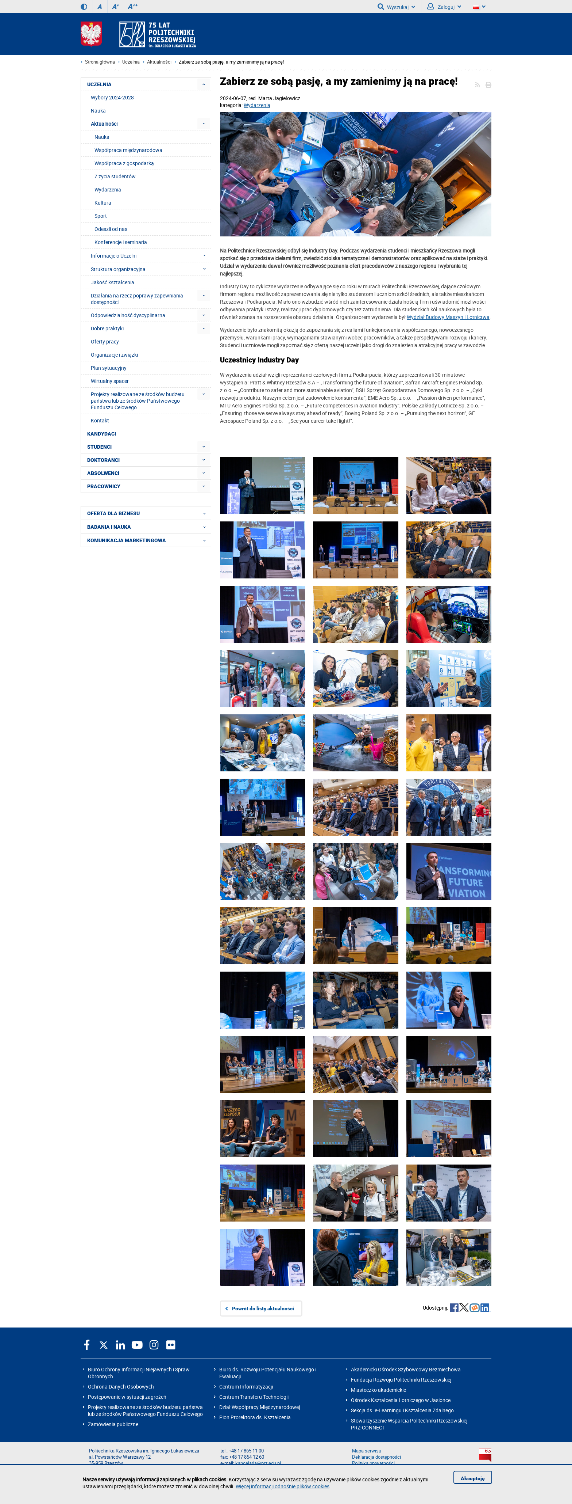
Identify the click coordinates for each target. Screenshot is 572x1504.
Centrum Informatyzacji (246, 1386)
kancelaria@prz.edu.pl (258, 1463)
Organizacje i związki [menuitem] (114, 354)
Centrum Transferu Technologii (254, 1396)
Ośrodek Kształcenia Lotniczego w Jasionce (401, 1400)
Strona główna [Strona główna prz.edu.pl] (100, 62)
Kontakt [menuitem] (100, 420)
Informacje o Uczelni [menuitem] (150, 255)
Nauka (101, 136)
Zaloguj (444, 6)
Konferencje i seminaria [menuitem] (120, 242)
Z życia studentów (115, 176)
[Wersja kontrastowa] (84, 6)
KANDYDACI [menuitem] (101, 434)
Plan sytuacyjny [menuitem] (109, 367)
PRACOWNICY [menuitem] (103, 486)
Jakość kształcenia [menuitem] (112, 282)
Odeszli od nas (110, 228)
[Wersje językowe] (479, 6)
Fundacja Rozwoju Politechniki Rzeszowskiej (401, 1379)
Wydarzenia (257, 105)
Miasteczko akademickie (378, 1389)
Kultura (102, 202)
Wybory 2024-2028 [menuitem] (112, 97)
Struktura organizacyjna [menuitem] (150, 269)
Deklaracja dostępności (376, 1457)
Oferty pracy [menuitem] (105, 341)
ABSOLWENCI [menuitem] (103, 473)
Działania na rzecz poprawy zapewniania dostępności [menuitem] (137, 298)
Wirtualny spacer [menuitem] (110, 380)
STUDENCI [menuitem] (99, 447)
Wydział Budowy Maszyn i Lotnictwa (448, 317)
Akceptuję (473, 1478)
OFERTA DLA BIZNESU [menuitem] (148, 513)
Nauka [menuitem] (98, 110)
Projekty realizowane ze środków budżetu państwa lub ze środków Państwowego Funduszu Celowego (145, 1410)
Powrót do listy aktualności (263, 1308)
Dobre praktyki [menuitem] (107, 328)
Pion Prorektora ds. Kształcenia (255, 1417)
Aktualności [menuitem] (104, 123)
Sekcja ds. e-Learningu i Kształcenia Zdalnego (402, 1410)
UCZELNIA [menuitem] (99, 84)
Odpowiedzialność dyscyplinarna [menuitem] (128, 315)
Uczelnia (131, 62)
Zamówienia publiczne (113, 1424)
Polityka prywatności (373, 1463)
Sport (100, 215)
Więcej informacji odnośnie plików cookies (282, 1486)
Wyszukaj (396, 6)
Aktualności (159, 62)
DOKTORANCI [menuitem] (103, 460)
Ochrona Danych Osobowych (121, 1386)
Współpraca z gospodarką (124, 163)
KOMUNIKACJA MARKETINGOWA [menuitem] (148, 540)
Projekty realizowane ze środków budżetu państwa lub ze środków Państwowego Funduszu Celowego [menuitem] (138, 401)
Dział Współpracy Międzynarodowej (259, 1407)
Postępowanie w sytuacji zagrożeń (127, 1396)
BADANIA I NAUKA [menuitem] (148, 526)
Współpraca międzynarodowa (128, 150)
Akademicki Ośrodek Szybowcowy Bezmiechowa (406, 1369)
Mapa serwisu (366, 1451)
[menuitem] (203, 84)
